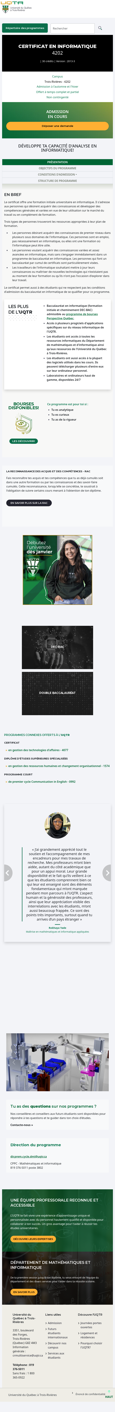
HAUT (109, 1395)
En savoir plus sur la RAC (29, 503)
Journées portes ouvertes (90, 1325)
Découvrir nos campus (57, 1345)
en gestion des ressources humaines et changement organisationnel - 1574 (59, 766)
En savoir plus (24, 1292)
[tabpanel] (57, 320)
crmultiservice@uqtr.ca (25, 1355)
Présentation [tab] (57, 162)
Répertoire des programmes (25, 28)
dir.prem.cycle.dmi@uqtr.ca (28, 1156)
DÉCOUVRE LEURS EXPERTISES (33, 1239)
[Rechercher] (73, 28)
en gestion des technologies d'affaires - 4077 (38, 750)
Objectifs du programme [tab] (57, 168)
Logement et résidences (88, 1335)
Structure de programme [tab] (57, 181)
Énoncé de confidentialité (90, 1394)
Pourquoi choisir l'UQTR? (91, 1345)
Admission (55, 1323)
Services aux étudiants (56, 1355)
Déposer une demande (57, 126)
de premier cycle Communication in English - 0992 (41, 782)
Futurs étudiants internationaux (58, 1333)
